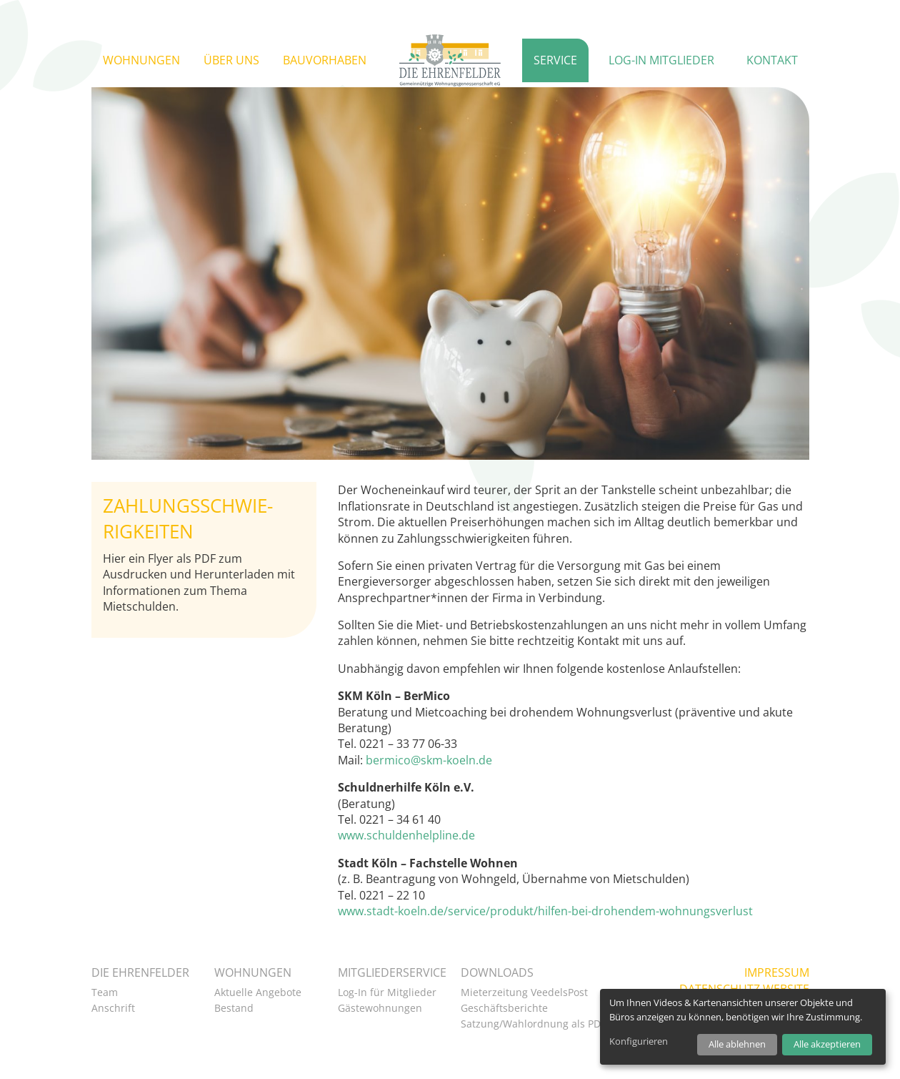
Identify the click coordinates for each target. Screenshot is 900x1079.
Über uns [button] (231, 60)
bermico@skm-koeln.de (429, 760)
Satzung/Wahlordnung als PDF (533, 1023)
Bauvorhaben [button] (324, 60)
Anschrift (113, 1008)
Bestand (234, 1008)
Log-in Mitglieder (661, 60)
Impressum (776, 972)
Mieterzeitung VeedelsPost (524, 992)
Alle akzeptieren (827, 1044)
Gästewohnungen (380, 1008)
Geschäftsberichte (504, 1008)
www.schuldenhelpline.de (406, 835)
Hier (114, 558)
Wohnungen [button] (141, 60)
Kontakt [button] (772, 60)
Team (104, 992)
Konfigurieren (638, 1041)
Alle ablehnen (737, 1044)
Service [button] (555, 60)
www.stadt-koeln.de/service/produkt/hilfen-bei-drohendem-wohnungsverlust (545, 911)
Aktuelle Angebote (257, 992)
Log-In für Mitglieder (387, 992)
